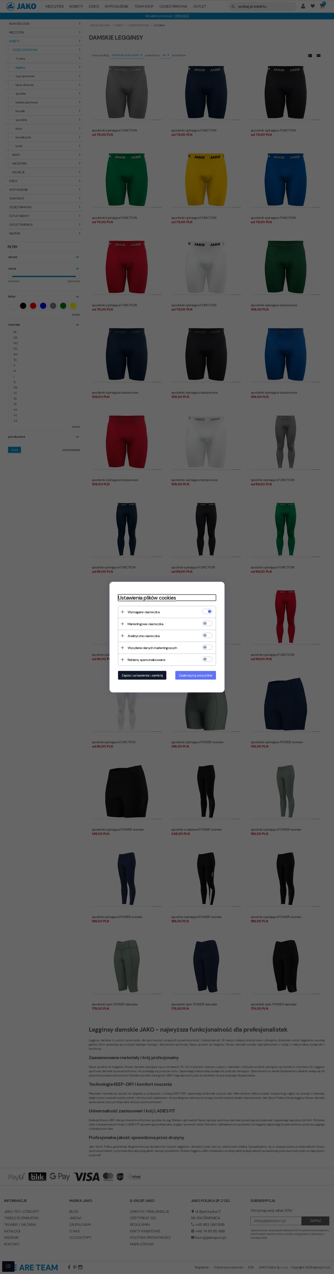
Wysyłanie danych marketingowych (152, 647)
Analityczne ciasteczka (144, 635)
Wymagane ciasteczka (144, 612)
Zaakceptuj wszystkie (195, 675)
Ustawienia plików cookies (147, 597)
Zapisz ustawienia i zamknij (142, 675)
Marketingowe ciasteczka (145, 624)
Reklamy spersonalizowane (146, 659)
